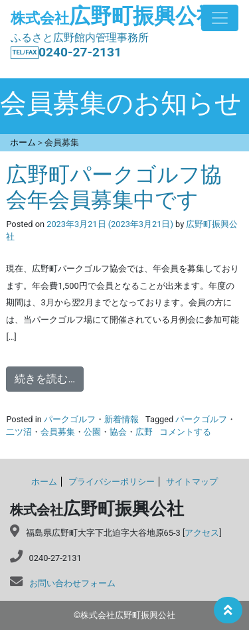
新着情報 (121, 419)
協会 (118, 432)
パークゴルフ (70, 419)
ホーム (44, 482)
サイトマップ (192, 482)
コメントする (185, 432)
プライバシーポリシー (111, 482)
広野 (144, 432)
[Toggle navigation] (219, 18)
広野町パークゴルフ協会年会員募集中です (114, 187)
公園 (92, 432)
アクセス (202, 533)
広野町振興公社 (114, 16)
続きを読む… (45, 378)
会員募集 (58, 432)
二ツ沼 (19, 432)
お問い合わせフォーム (72, 583)
